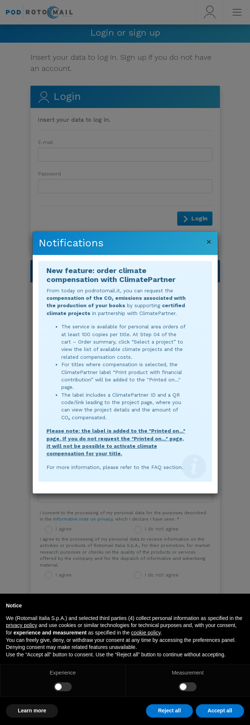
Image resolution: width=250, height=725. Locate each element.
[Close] (209, 242)
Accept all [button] (220, 710)
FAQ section (166, 467)
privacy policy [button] (21, 625)
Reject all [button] (169, 710)
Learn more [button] (32, 710)
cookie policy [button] (145, 633)
